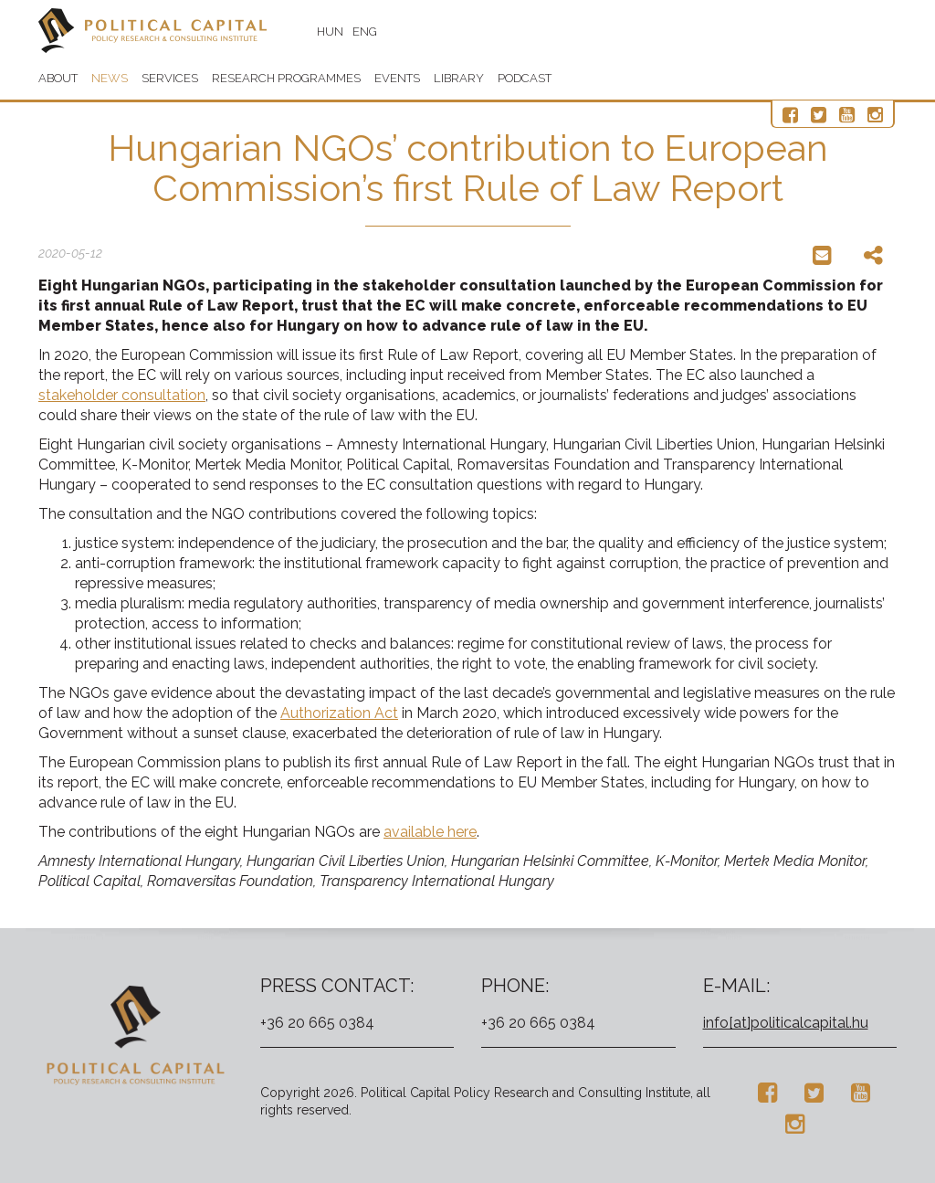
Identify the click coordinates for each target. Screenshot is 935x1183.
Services (170, 78)
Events (397, 78)
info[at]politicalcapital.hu (785, 1022)
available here (430, 831)
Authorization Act (339, 713)
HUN (330, 31)
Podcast (525, 78)
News (109, 78)
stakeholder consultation (121, 395)
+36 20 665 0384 (317, 1022)
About (58, 78)
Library (459, 78)
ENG (364, 31)
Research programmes (286, 78)
